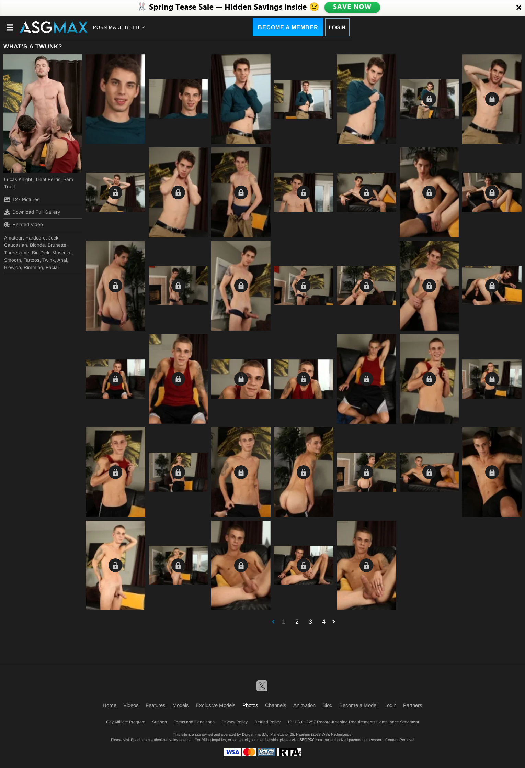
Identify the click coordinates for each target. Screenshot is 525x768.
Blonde (37, 245)
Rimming (33, 267)
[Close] (519, 8)
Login (337, 27)
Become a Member (288, 27)
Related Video (23, 225)
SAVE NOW (352, 7)
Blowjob (12, 267)
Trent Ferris (47, 179)
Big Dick (40, 252)
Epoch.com (140, 740)
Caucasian (15, 245)
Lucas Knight (18, 179)
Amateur (13, 238)
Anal (62, 260)
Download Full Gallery (32, 212)
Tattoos (31, 260)
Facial (52, 267)
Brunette (57, 245)
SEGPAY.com (310, 740)
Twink (48, 260)
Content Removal (399, 740)
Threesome (16, 252)
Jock (53, 238)
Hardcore (35, 238)
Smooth (12, 260)
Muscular (62, 252)
